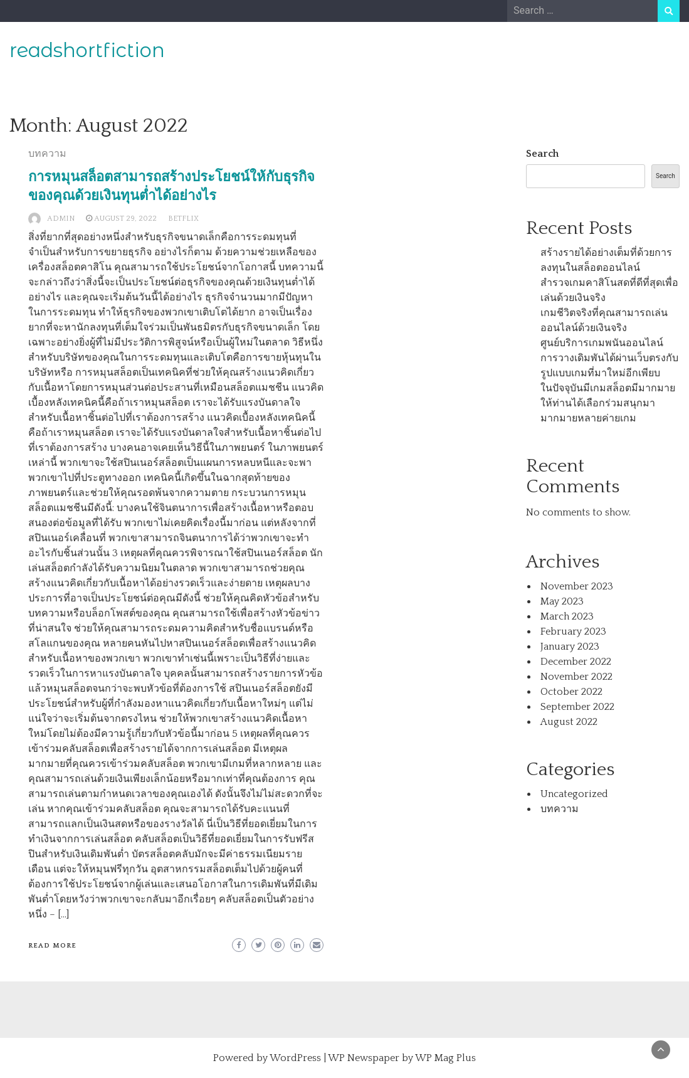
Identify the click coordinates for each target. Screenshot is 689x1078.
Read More (52, 945)
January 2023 (569, 646)
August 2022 (568, 721)
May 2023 (562, 601)
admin (61, 218)
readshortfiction (87, 50)
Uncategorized (574, 794)
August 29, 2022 (125, 218)
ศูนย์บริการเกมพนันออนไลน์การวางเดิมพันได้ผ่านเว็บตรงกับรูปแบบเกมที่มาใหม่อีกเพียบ (609, 358)
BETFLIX (183, 218)
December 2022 (575, 661)
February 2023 (573, 631)
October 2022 (571, 691)
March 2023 (567, 616)
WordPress (295, 1058)
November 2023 (576, 586)
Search (542, 153)
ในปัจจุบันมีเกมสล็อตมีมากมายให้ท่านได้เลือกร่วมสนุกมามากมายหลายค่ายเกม (607, 403)
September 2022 (577, 706)
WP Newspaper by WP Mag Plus (402, 1058)
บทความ (47, 153)
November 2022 (576, 676)
